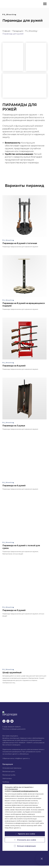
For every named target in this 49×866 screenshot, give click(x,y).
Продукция (17, 31)
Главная (6, 31)
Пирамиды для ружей (13, 34)
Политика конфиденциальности (13, 726)
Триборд (5, 779)
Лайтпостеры (7, 776)
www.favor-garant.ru (11, 751)
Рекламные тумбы (8, 772)
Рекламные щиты (8, 769)
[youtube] (11, 718)
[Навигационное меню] (45, 4)
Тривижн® (6, 783)
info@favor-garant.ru (22, 756)
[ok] (7, 718)
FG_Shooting (31, 31)
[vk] (3, 718)
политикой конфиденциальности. (25, 791)
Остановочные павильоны (11, 765)
